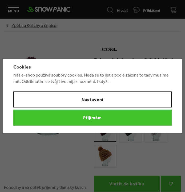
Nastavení (92, 99)
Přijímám (92, 117)
